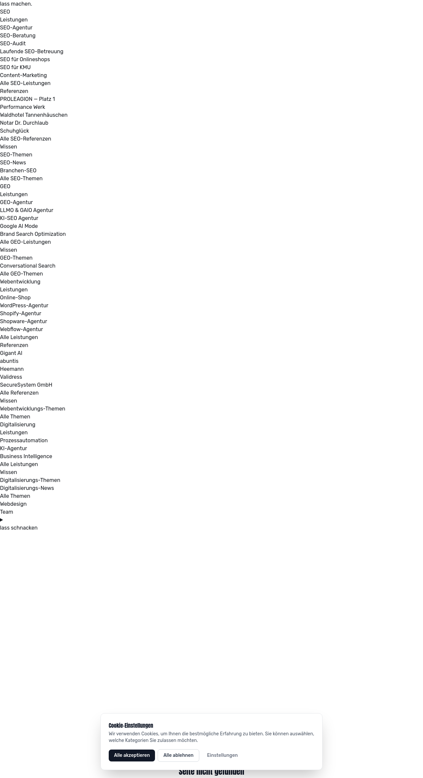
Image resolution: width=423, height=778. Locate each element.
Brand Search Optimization (33, 234)
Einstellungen (222, 755)
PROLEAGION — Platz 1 (27, 99)
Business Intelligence (26, 456)
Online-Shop (15, 297)
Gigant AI (11, 353)
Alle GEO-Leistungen (25, 242)
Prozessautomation (24, 440)
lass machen (16, 4)
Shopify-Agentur (20, 313)
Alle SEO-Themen (21, 178)
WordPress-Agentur (24, 305)
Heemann (12, 369)
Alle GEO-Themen (21, 274)
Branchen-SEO (18, 170)
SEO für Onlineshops (25, 59)
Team (6, 512)
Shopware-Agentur (23, 321)
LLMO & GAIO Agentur (26, 210)
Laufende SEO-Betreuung (31, 51)
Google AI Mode (19, 226)
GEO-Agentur (16, 202)
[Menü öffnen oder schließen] (211, 520)
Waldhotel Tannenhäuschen (33, 115)
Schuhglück (14, 131)
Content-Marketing (23, 75)
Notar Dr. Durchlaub (24, 123)
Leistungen (14, 20)
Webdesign (13, 504)
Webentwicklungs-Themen (32, 409)
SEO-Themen (16, 154)
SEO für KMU (15, 67)
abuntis (9, 361)
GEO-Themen (16, 258)
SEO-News (13, 162)
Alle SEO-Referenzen (25, 139)
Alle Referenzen (19, 393)
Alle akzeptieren (132, 755)
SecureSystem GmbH (26, 385)
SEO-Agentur (16, 27)
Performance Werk (22, 107)
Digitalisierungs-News (27, 488)
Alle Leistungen (19, 337)
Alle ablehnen (178, 755)
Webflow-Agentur (21, 329)
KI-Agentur (13, 448)
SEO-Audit (13, 43)
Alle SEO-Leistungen (25, 83)
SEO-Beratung (18, 35)
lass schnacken (19, 528)
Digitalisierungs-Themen (30, 480)
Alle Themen (15, 416)
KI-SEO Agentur (19, 218)
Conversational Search (28, 266)
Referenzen (14, 91)
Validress (11, 377)
